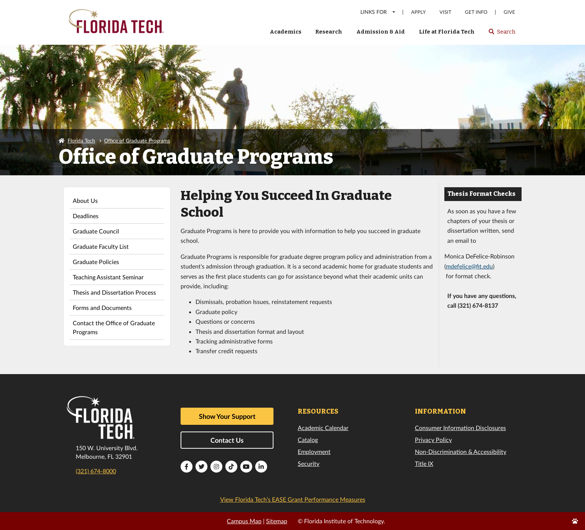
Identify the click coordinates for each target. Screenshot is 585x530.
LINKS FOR (378, 12)
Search (501, 34)
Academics (285, 31)
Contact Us (227, 440)
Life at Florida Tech (447, 31)
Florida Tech (81, 140)
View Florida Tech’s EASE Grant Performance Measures (292, 499)
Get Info (476, 12)
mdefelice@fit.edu (469, 266)
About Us (85, 200)
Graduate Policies (96, 261)
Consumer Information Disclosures (460, 427)
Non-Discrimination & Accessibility (460, 451)
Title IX (424, 463)
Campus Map (244, 520)
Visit (445, 12)
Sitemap (276, 520)
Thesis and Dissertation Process (114, 292)
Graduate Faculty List (101, 246)
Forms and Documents (102, 307)
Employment (314, 451)
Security (308, 463)
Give (509, 12)
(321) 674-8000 (96, 470)
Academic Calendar (323, 427)
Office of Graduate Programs (137, 140)
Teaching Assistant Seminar (108, 276)
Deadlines (85, 215)
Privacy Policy (433, 439)
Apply (418, 12)
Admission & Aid (380, 31)
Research (328, 31)
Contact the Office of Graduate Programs (114, 327)
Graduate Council (96, 231)
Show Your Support (227, 416)
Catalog (308, 439)
